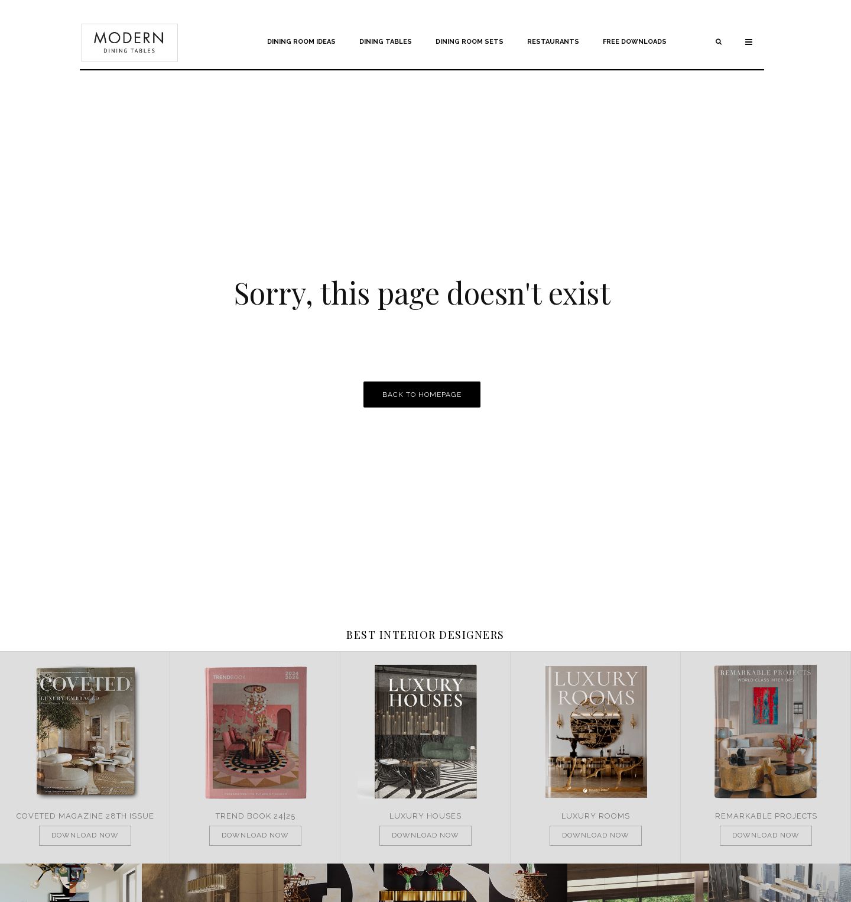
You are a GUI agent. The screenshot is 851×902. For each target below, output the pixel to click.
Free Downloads (635, 42)
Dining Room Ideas (301, 42)
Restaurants (553, 42)
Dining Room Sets (470, 42)
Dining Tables (385, 42)
